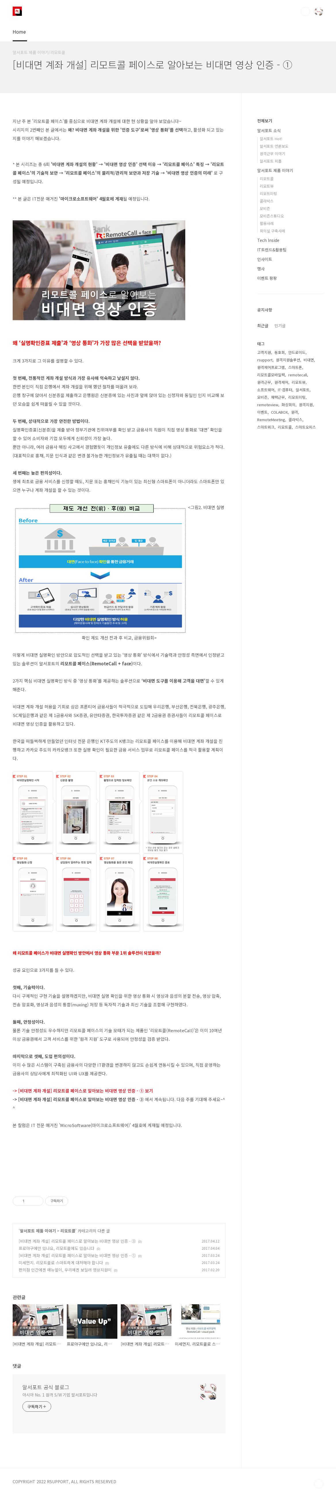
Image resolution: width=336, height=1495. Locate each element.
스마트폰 (295, 367)
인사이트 (264, 259)
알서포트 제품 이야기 (38, 1231)
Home (19, 31)
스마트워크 (265, 427)
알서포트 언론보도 (274, 146)
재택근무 (278, 397)
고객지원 (264, 352)
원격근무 (264, 382)
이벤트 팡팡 (267, 278)
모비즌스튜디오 (272, 216)
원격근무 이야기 (272, 153)
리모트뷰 (267, 186)
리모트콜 (67, 1231)
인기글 (280, 325)
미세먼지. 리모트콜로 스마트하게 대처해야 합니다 (61, 1262)
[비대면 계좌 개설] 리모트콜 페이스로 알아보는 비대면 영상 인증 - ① (77, 1255)
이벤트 (262, 412)
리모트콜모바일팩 (271, 374)
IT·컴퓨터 (285, 389)
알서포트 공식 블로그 (45, 1387)
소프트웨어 (265, 389)
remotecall (297, 374)
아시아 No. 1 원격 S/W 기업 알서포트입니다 (59, 1395)
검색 (305, 11)
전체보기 (264, 121)
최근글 (262, 325)
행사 (261, 268)
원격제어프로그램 (271, 367)
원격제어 (281, 382)
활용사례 (267, 223)
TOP (318, 1483)
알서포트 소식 (269, 130)
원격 (294, 412)
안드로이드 (297, 352)
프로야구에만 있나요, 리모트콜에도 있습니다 (56, 1248)
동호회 (279, 352)
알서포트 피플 (271, 161)
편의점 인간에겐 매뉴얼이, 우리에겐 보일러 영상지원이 (65, 1270)
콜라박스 (267, 201)
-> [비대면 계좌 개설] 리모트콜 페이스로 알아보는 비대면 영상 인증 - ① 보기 (83, 1091)
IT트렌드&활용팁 (272, 250)
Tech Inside (268, 240)
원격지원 (306, 404)
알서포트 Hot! (271, 138)
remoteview (267, 404)
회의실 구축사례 (272, 231)
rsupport (264, 360)
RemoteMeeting (271, 419)
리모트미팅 (268, 193)
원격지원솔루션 (288, 360)
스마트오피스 (305, 427)
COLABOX (279, 412)
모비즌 (265, 208)
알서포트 (303, 389)
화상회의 (288, 404)
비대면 (308, 360)
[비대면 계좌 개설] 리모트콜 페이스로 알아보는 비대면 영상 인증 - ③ (77, 1241)
